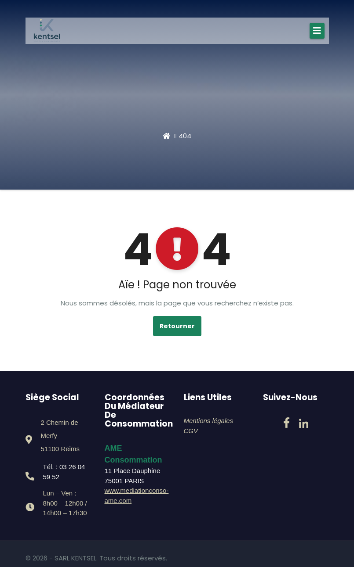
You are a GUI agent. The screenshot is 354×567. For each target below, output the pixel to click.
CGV (191, 430)
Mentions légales (209, 420)
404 (185, 135)
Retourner (177, 326)
